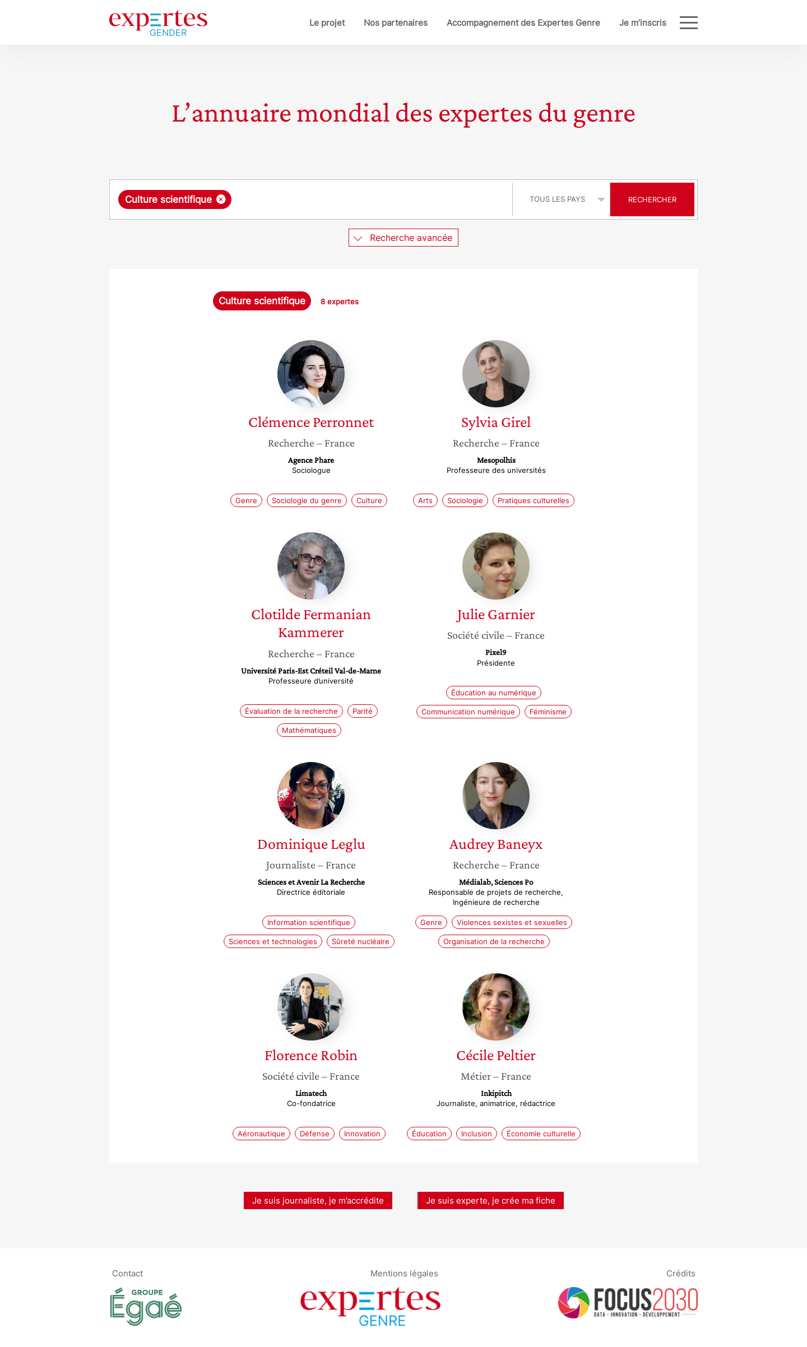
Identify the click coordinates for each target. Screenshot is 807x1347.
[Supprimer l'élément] (221, 199)
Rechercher (652, 199)
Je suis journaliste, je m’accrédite (318, 1200)
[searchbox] (350, 199)
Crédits (680, 1273)
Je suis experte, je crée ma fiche (490, 1200)
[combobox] (312, 199)
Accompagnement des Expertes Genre (486, 22)
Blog (657, 22)
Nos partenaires (359, 22)
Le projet (290, 22)
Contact (127, 1273)
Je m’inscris (605, 22)
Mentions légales (404, 1273)
